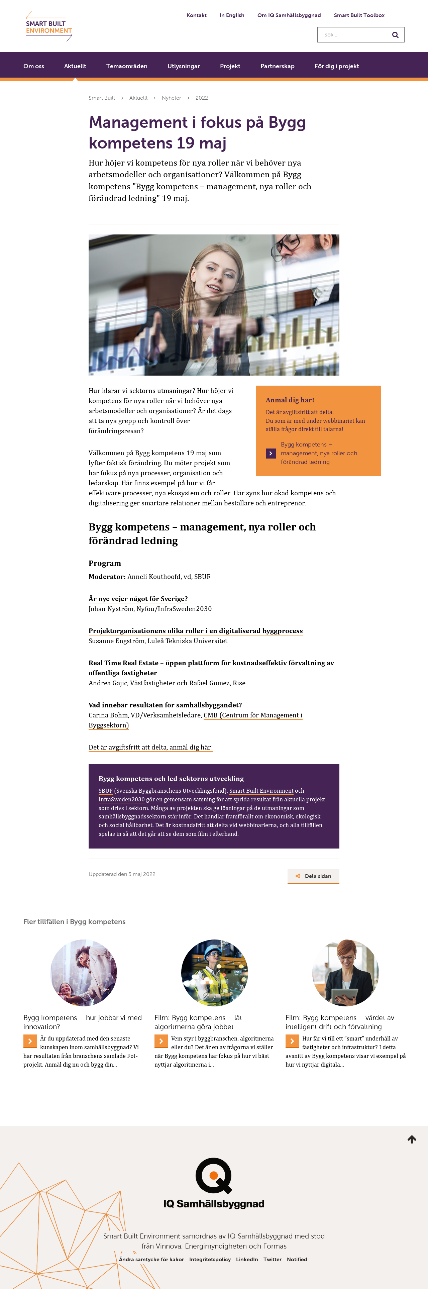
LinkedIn (247, 1259)
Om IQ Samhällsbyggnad (289, 15)
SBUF (106, 790)
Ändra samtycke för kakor (151, 1259)
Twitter (272, 1259)
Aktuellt (75, 66)
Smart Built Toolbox (359, 15)
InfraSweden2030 (122, 799)
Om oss (33, 66)
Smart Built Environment (261, 790)
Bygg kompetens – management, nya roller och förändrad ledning (319, 453)
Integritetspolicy (210, 1259)
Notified (297, 1259)
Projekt (230, 66)
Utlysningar (184, 66)
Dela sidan (313, 876)
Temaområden (126, 66)
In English (232, 15)
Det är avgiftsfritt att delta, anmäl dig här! (151, 747)
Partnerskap (277, 66)
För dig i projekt (337, 66)
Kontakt (197, 15)
